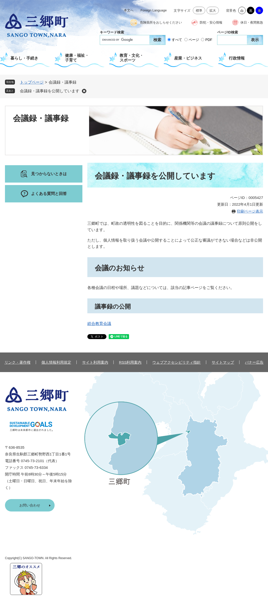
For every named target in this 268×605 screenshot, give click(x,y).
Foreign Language (153, 10)
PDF (208, 40)
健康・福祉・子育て (77, 57)
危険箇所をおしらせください (161, 22)
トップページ (32, 82)
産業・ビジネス (188, 58)
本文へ (129, 10)
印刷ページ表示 (250, 211)
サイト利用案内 (95, 362)
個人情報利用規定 (56, 362)
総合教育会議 (99, 323)
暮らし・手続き (24, 58)
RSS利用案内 (130, 362)
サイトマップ (223, 362)
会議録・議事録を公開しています (49, 91)
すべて (177, 40)
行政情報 (237, 58)
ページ (194, 40)
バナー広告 (254, 362)
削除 (84, 91)
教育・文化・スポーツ (131, 57)
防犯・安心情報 (211, 22)
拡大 (212, 10)
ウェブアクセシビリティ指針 (176, 362)
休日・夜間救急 (251, 22)
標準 (199, 10)
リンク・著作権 (17, 362)
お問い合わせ (29, 505)
